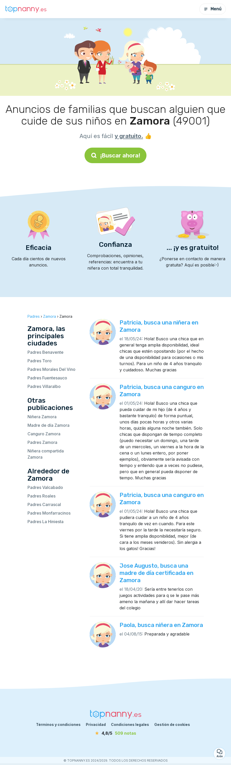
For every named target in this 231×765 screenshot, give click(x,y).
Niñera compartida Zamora (45, 454)
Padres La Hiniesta (45, 521)
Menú (212, 8)
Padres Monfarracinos (49, 513)
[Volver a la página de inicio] (26, 9)
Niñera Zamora (42, 416)
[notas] (115, 733)
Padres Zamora (42, 442)
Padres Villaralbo (44, 386)
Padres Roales (41, 496)
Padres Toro (39, 360)
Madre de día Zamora (48, 425)
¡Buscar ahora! (115, 155)
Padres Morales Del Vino (51, 369)
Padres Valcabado (45, 487)
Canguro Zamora (43, 433)
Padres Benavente (45, 352)
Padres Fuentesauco (47, 377)
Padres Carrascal (44, 504)
